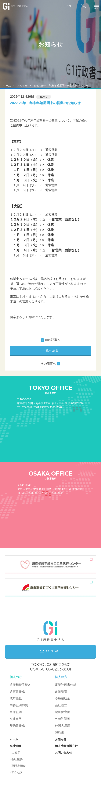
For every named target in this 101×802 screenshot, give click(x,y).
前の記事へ (52, 339)
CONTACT (50, 651)
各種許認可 (62, 718)
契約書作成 (17, 725)
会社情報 (15, 745)
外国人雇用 (62, 725)
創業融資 (61, 691)
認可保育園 (62, 712)
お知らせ (22, 85)
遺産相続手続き (20, 684)
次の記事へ (48, 363)
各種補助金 (62, 698)
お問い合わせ (63, 752)
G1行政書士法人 (15, 6)
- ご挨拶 (15, 752)
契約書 (59, 732)
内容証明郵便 (19, 705)
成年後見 (16, 698)
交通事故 (16, 718)
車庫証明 (16, 712)
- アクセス (16, 772)
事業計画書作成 (65, 684)
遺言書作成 (17, 691)
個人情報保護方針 (66, 745)
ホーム (7, 85)
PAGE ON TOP (81, 795)
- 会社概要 (16, 759)
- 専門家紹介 (18, 765)
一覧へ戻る (50, 350)
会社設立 (61, 705)
